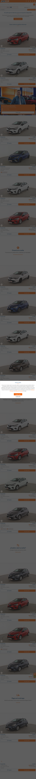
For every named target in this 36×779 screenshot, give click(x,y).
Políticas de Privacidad (19, 390)
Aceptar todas (18, 394)
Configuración (18, 396)
